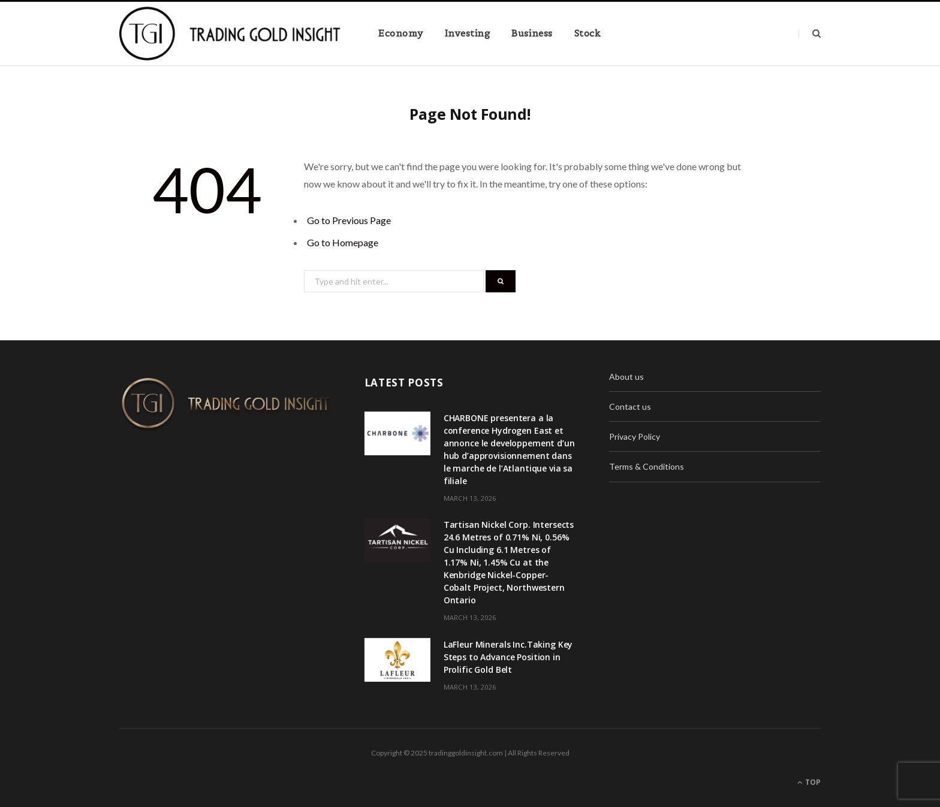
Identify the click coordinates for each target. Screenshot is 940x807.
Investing (467, 33)
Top (809, 782)
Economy (400, 33)
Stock (587, 33)
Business (531, 33)
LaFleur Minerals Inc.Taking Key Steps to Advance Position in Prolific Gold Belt (508, 657)
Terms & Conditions (646, 466)
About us (626, 376)
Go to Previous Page (349, 220)
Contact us (630, 406)
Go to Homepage (342, 242)
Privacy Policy (634, 436)
